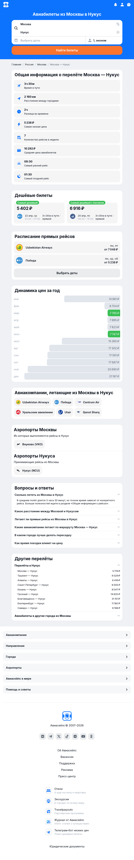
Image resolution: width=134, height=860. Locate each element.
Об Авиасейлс (67, 750)
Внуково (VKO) (29, 444)
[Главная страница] (6, 5)
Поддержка (67, 763)
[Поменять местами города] (118, 24)
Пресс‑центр (67, 776)
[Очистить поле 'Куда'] (118, 32)
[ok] (91, 736)
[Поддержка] (129, 4)
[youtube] (83, 736)
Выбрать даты (67, 273)
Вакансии (67, 757)
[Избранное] (115, 4)
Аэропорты (67, 667)
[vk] (42, 736)
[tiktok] (67, 736)
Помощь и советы (67, 689)
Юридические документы (66, 846)
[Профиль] (122, 4)
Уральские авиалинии (34, 412)
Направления (67, 646)
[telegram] (51, 736)
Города (67, 656)
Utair (64, 412)
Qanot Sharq (88, 412)
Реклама (67, 770)
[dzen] (75, 736)
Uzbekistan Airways (32, 402)
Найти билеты (67, 50)
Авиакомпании (67, 635)
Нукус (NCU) (28, 470)
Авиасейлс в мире (67, 678)
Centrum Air (88, 402)
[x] (59, 736)
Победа (62, 402)
